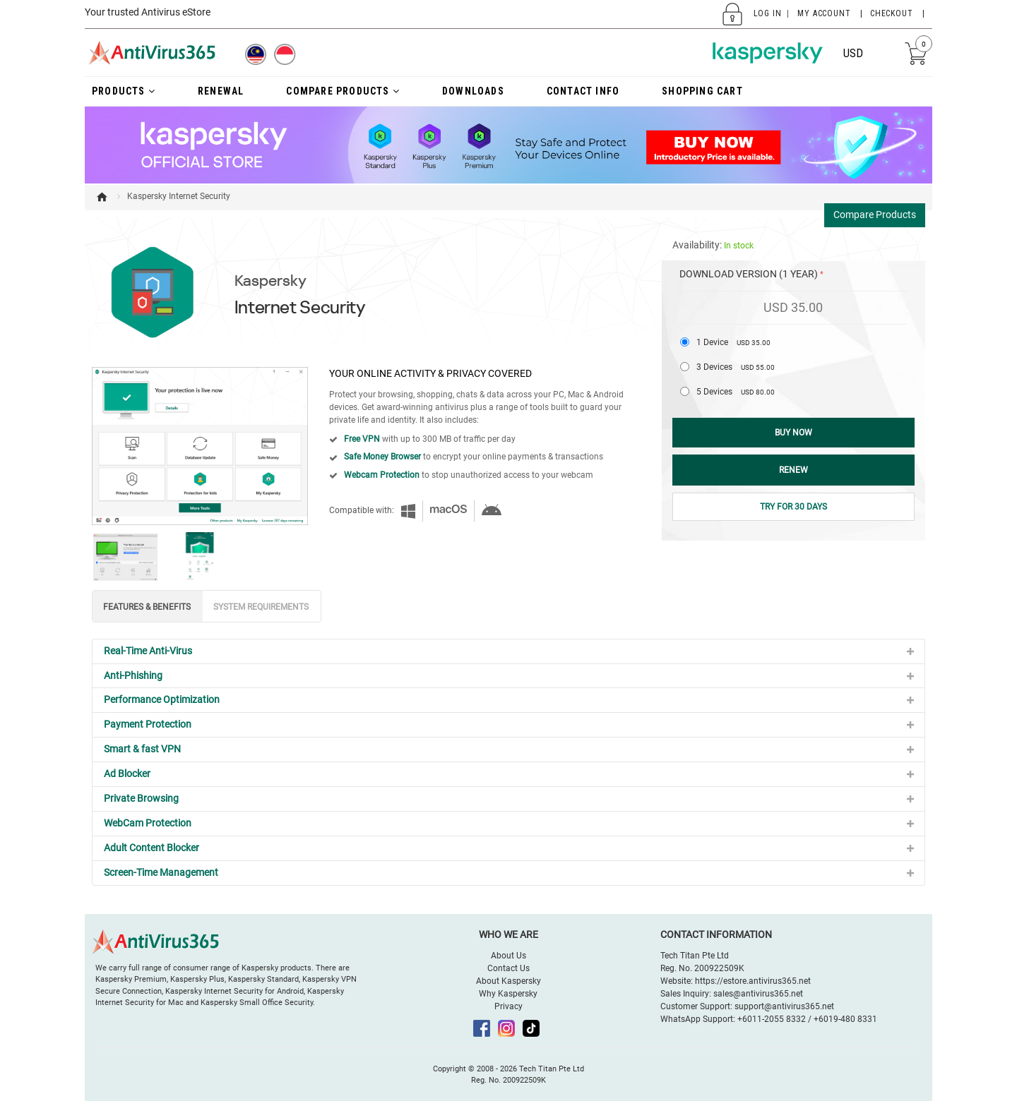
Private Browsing (141, 798)
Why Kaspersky (508, 994)
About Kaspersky (508, 981)
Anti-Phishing (133, 675)
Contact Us (508, 968)
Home (101, 197)
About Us (508, 956)
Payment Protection (147, 724)
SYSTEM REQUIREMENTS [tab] (261, 607)
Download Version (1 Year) (748, 273)
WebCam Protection (147, 823)
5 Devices (735, 392)
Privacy (508, 1006)
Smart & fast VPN (142, 748)
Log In (768, 13)
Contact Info (583, 91)
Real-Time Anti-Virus (148, 650)
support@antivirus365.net (784, 1006)
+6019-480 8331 (845, 1019)
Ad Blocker (127, 773)
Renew (793, 470)
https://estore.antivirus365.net (753, 981)
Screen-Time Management (161, 872)
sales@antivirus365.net (758, 994)
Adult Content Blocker (151, 847)
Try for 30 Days (793, 507)
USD (853, 53)
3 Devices (735, 367)
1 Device (733, 342)
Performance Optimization (162, 699)
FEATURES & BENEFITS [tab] (147, 607)
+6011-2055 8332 (771, 1019)
